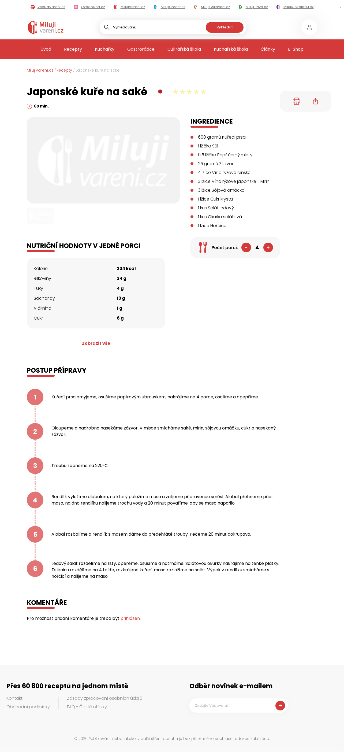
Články (268, 49)
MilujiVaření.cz (40, 70)
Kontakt (14, 698)
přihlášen (130, 618)
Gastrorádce (141, 49)
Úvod (45, 49)
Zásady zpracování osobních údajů (104, 698)
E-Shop (296, 49)
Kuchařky (104, 49)
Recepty (73, 49)
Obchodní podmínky (28, 707)
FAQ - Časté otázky (87, 707)
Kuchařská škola (231, 49)
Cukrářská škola (184, 49)
